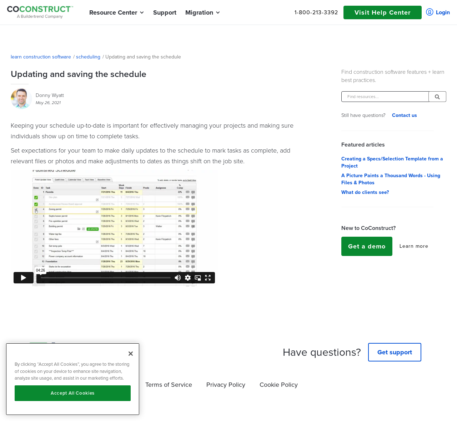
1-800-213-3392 (316, 12)
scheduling (88, 57)
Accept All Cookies (73, 393)
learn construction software (41, 57)
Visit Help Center (383, 12)
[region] (73, 379)
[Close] (131, 353)
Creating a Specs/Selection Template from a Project (392, 162)
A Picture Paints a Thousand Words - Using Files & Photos (390, 179)
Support (164, 12)
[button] (113, 12)
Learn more (414, 246)
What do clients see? (365, 192)
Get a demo (367, 246)
